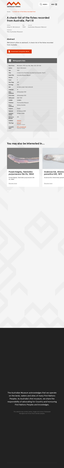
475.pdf (19, 123)
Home (8, 11)
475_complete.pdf (21, 127)
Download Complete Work (18, 51)
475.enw (19, 120)
